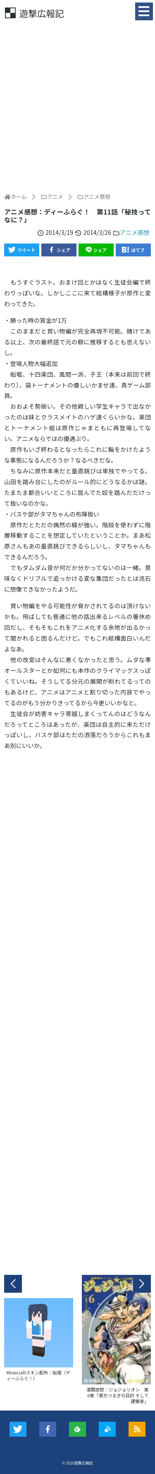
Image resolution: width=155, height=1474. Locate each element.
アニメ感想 (135, 232)
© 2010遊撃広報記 (77, 1463)
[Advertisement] (77, 105)
